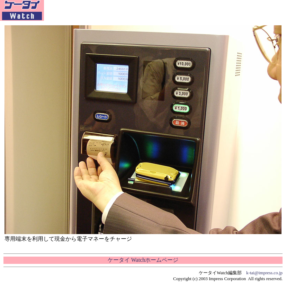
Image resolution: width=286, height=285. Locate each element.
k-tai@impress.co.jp (264, 272)
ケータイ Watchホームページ (143, 260)
